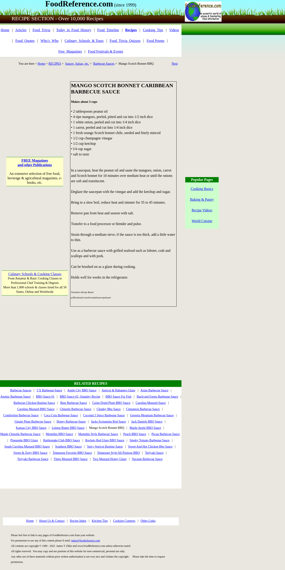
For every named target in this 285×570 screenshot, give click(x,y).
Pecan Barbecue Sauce (165, 434)
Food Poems (156, 41)
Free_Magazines (70, 51)
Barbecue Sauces (103, 63)
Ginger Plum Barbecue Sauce (32, 421)
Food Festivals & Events (105, 51)
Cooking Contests (124, 520)
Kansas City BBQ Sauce (31, 428)
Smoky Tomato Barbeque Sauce (150, 440)
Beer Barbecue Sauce (73, 403)
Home (5, 30)
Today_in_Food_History (73, 30)
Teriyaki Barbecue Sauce (33, 459)
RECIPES (55, 63)
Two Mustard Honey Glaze (110, 459)
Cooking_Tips (153, 30)
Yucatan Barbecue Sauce (147, 459)
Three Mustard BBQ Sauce (71, 459)
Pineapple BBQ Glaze (24, 440)
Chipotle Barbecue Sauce (76, 409)
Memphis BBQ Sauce (59, 434)
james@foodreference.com (85, 540)
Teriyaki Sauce (154, 452)
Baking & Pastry (202, 199)
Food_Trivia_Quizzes (125, 41)
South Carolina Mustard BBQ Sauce (27, 446)
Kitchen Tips (100, 520)
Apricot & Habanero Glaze (118, 390)
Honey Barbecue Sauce (71, 421)
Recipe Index (78, 520)
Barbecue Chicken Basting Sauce (34, 403)
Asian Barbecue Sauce (154, 390)
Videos (174, 30)
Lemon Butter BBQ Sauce (68, 428)
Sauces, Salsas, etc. (77, 63)
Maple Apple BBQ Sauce (145, 428)
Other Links (147, 520)
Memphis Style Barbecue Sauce (98, 434)
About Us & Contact (52, 520)
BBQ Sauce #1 (45, 396)
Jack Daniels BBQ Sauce (146, 421)
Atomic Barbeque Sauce (15, 396)
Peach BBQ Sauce (134, 434)
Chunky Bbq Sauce (109, 409)
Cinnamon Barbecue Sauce (143, 409)
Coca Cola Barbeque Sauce (61, 415)
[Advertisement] (35, 109)
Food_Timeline (108, 30)
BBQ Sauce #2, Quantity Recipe (80, 396)
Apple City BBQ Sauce (81, 390)
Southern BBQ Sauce (68, 446)
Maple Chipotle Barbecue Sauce (20, 434)
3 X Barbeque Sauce (49, 390)
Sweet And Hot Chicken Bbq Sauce (150, 446)
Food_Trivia (41, 30)
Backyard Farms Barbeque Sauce (157, 396)
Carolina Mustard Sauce (151, 403)
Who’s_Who (50, 41)
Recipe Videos (202, 210)
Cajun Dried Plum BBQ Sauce (111, 403)
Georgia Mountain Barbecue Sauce (152, 415)
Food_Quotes (25, 41)
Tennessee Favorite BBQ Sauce (72, 452)
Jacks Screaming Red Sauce (108, 421)
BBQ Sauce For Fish (118, 396)
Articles (20, 30)
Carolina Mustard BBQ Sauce (36, 409)
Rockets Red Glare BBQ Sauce (104, 440)
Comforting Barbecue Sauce (21, 415)
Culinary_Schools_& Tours (84, 41)
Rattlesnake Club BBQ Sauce (61, 440)
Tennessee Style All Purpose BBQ (118, 452)
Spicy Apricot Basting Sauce (105, 446)
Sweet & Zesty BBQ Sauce (30, 452)
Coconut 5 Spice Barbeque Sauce (104, 415)
